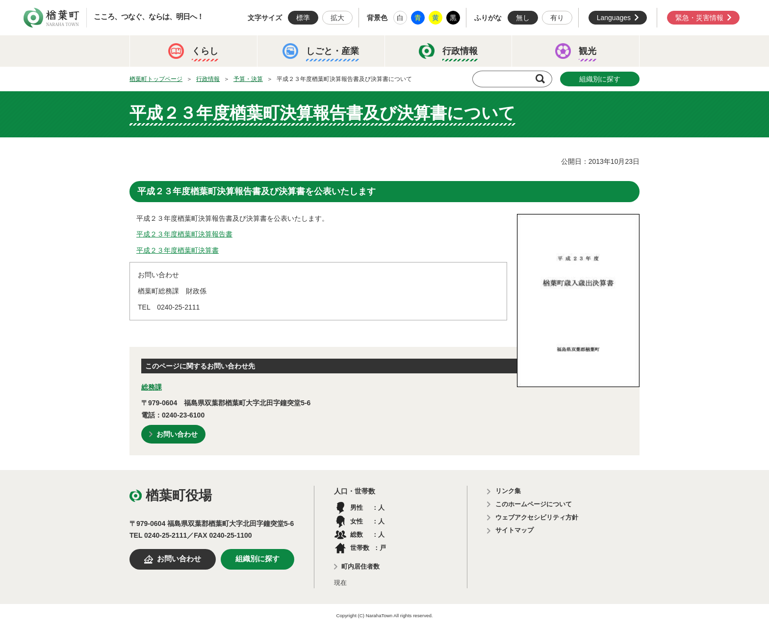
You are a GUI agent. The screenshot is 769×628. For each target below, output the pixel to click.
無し (523, 18)
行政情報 (208, 79)
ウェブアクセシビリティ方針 (536, 517)
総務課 (151, 387)
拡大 (337, 18)
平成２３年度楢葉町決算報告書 (184, 234)
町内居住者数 (360, 566)
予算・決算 (248, 79)
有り (557, 18)
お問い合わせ (177, 434)
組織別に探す (599, 79)
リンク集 (508, 491)
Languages (614, 18)
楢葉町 (51, 17)
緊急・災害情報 (699, 18)
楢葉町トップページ (155, 79)
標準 (303, 18)
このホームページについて (533, 504)
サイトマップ (514, 530)
